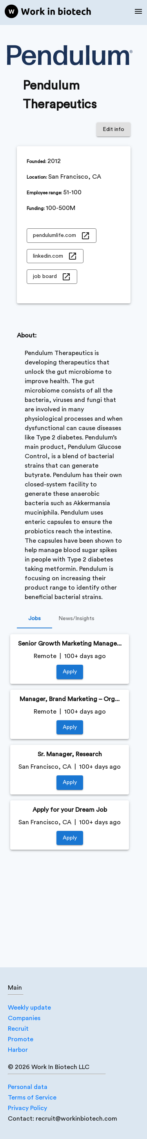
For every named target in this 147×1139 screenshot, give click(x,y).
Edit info (113, 129)
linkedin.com (55, 256)
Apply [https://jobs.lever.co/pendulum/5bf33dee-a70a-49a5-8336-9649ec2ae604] (69, 672)
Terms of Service (32, 1097)
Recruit (18, 1029)
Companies (24, 1018)
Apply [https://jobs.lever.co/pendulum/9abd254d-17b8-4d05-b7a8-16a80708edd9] (69, 782)
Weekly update (29, 1007)
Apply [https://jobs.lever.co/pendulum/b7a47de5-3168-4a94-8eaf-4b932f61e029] (69, 727)
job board (52, 276)
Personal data (27, 1087)
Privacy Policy (27, 1108)
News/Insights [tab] (76, 619)
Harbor (18, 1050)
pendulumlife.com (61, 235)
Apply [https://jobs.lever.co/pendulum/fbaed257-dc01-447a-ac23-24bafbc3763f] (69, 838)
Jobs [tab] (34, 619)
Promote (20, 1039)
